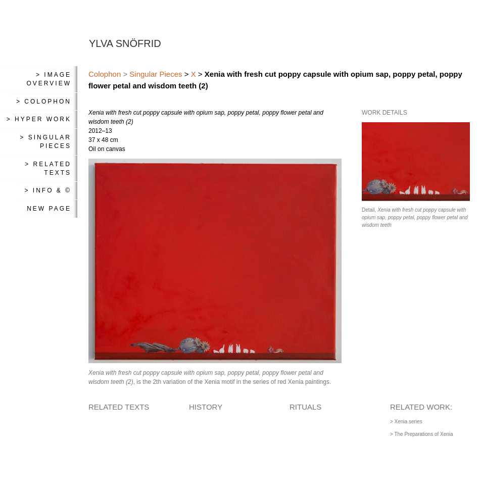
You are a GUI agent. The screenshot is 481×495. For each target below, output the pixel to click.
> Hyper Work (39, 119)
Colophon (104, 74)
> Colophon (43, 101)
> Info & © (47, 190)
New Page (49, 208)
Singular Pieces (155, 74)
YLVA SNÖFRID (125, 43)
